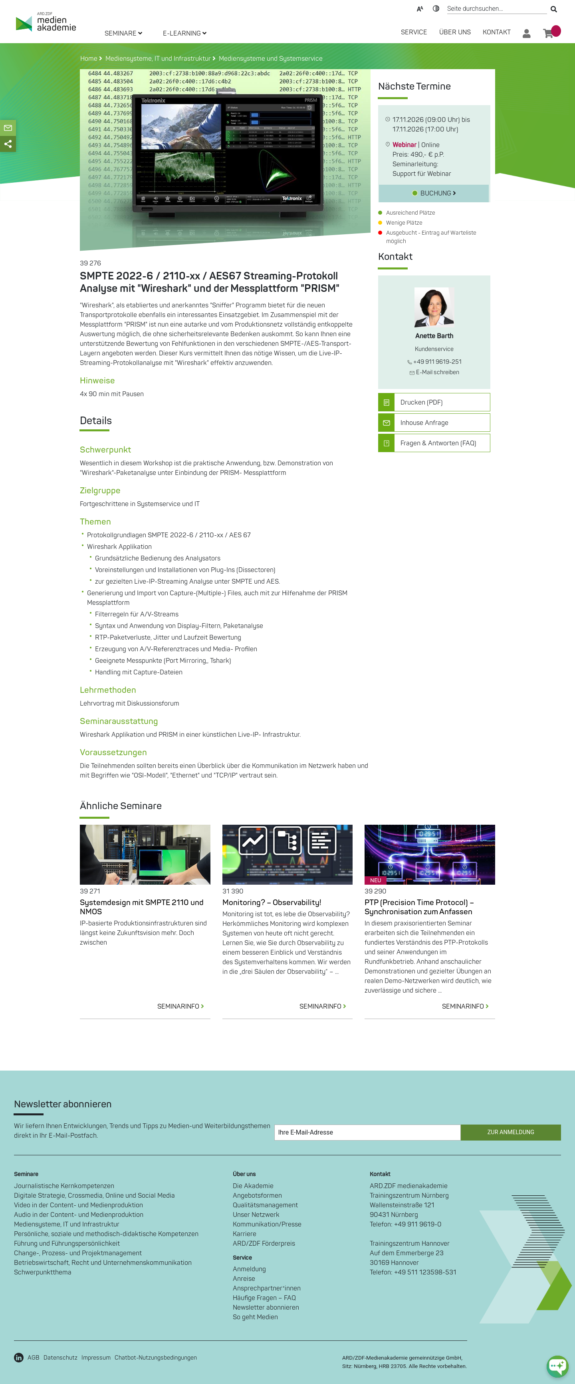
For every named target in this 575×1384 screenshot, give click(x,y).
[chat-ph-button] (558, 1367)
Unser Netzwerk (256, 1215)
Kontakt (497, 32)
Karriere (244, 1234)
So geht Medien (255, 1317)
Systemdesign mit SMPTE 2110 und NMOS (142, 907)
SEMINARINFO (183, 1007)
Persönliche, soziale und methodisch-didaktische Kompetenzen (106, 1234)
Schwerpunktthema (42, 1272)
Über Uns (455, 32)
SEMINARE (123, 34)
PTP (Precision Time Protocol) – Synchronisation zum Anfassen (419, 907)
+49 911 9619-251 (434, 362)
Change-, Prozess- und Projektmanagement (78, 1253)
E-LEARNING (184, 34)
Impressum (96, 1357)
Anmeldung (249, 1269)
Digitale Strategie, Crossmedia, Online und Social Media (94, 1196)
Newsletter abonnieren (266, 1308)
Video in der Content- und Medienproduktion (78, 1205)
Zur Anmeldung (511, 1132)
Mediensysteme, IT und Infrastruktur (66, 1224)
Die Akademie (253, 1186)
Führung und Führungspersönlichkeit (67, 1244)
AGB (34, 1357)
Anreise (244, 1279)
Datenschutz (60, 1357)
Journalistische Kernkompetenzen (64, 1186)
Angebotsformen (257, 1196)
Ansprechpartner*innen (267, 1288)
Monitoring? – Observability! (271, 902)
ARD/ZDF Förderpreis (264, 1244)
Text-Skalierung (420, 8)
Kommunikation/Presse (267, 1224)
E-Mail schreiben (434, 372)
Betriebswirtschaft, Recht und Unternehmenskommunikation (103, 1263)
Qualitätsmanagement (265, 1205)
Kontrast (436, 8)
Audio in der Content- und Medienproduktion (78, 1215)
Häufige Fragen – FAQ (264, 1298)
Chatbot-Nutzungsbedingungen (156, 1357)
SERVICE (414, 32)
